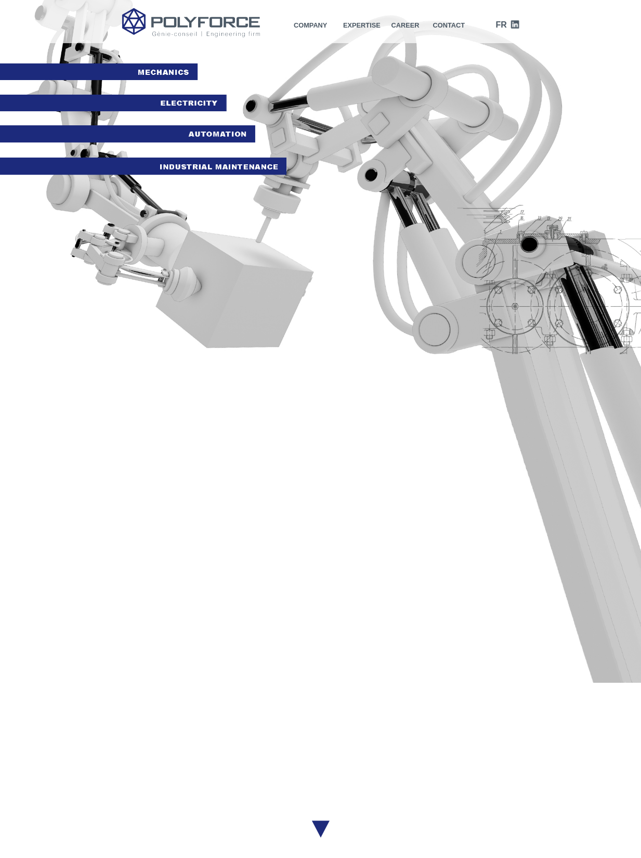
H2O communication (405, 837)
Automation (381, 796)
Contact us (460, 837)
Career (133, 778)
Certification (261, 796)
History (253, 768)
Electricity (384, 787)
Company (310, 25)
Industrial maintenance (362, 806)
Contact (135, 787)
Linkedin (505, 802)
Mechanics (382, 778)
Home (131, 768)
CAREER (405, 25)
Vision (251, 778)
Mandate (255, 787)
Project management (365, 768)
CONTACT (449, 25)
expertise (362, 25)
